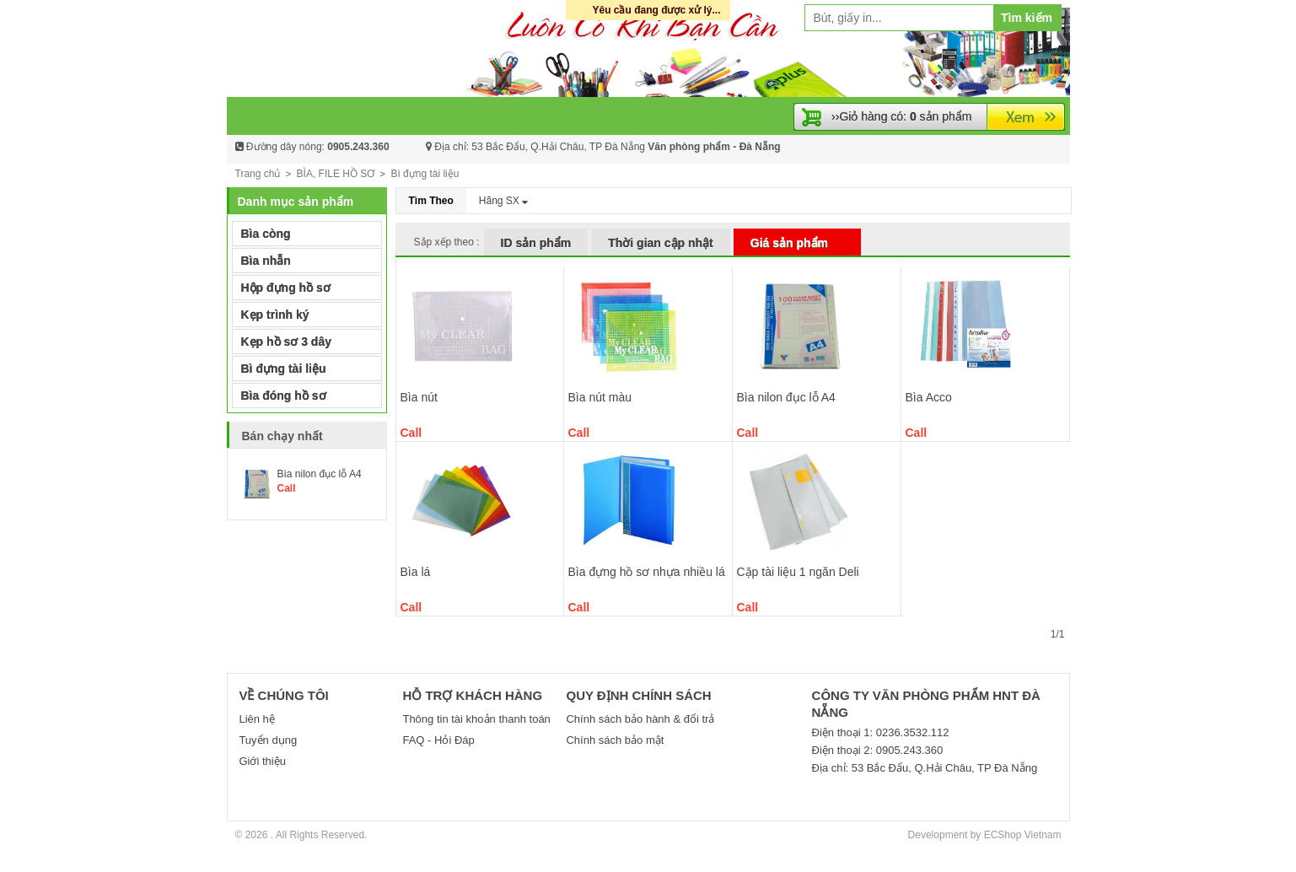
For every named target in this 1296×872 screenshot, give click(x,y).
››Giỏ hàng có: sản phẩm (901, 116)
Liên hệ (256, 719)
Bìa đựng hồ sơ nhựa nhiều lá (646, 572)
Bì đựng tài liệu (424, 174)
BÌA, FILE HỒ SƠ (336, 174)
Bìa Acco (929, 397)
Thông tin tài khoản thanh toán (476, 719)
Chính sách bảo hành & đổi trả (640, 719)
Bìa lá (416, 572)
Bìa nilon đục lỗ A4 (786, 397)
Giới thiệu (262, 761)
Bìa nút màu (600, 397)
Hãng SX (503, 201)
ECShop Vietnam (1023, 835)
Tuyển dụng (268, 740)
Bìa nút (419, 397)
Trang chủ (258, 174)
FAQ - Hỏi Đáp (438, 740)
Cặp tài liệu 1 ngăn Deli (798, 572)
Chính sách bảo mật (615, 740)
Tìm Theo (431, 201)
